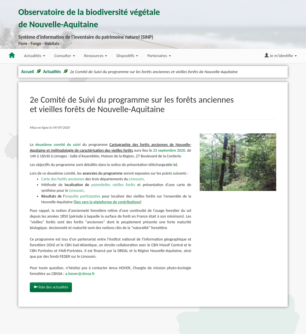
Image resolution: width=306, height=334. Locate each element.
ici (175, 164)
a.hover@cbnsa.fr (80, 273)
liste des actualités (51, 287)
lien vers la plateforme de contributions (107, 202)
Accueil (27, 71)
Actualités (52, 71)
